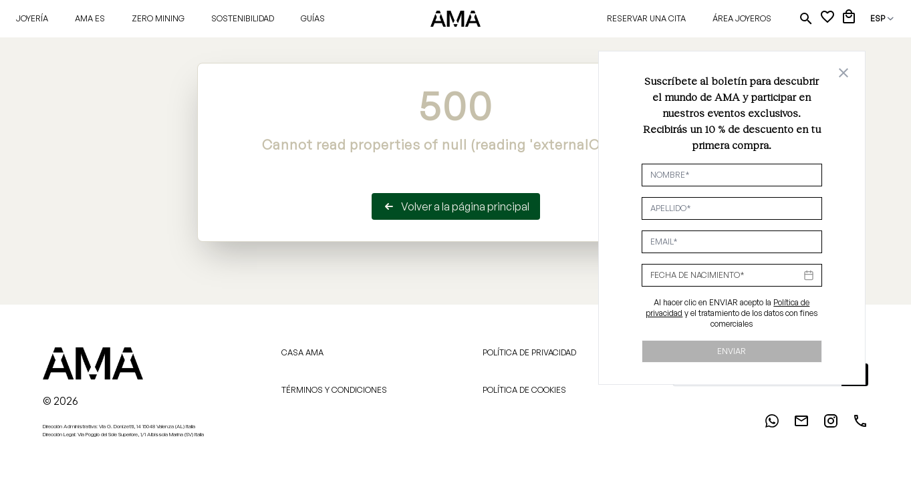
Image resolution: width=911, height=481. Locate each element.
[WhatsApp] (772, 425)
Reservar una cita (646, 18)
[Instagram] (831, 425)
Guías (313, 18)
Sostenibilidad (242, 18)
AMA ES (90, 18)
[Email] (801, 425)
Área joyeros (741, 18)
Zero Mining (158, 18)
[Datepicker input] (732, 275)
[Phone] (860, 425)
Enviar (731, 351)
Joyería (32, 18)
